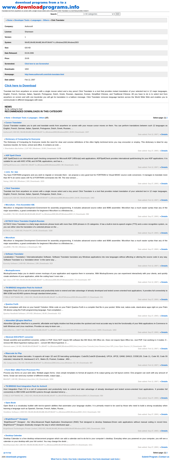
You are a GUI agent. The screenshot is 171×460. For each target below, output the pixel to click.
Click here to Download (20, 85)
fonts (65, 459)
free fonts (73, 459)
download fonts (84, 459)
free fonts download (101, 459)
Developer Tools (22, 20)
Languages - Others (40, 20)
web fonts (115, 459)
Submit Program (149, 457)
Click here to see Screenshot (37, 64)
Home (10, 20)
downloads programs (16, 457)
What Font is (56, 459)
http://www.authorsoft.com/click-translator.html (44, 74)
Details (164, 134)
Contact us (164, 457)
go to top (7, 453)
